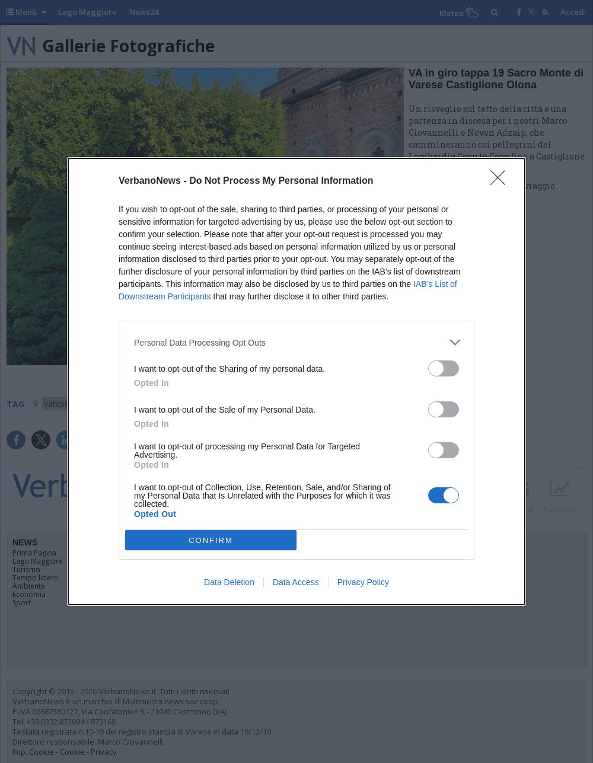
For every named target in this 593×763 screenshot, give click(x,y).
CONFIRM (211, 540)
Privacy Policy (363, 582)
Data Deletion (229, 582)
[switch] (443, 368)
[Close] (501, 181)
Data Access (296, 582)
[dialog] (296, 381)
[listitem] (296, 342)
